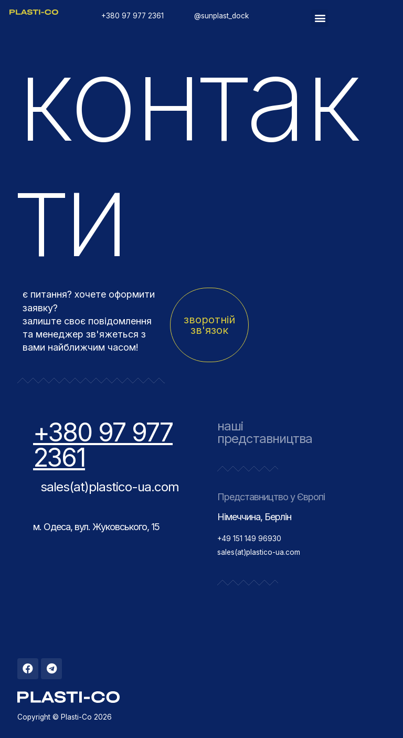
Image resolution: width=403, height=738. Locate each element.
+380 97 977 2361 (103, 445)
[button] (319, 18)
